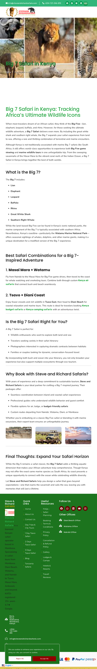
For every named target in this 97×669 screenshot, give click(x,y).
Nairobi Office (70, 532)
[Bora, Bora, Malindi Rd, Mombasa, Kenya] (6, 619)
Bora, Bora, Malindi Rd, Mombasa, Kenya (14, 620)
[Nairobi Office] (60, 531)
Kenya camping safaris (39, 309)
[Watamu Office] (60, 525)
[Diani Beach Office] (60, 520)
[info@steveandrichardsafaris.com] (6, 638)
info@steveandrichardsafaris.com (21, 3)
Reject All (20, 658)
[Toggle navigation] (87, 12)
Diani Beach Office (72, 520)
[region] (32, 654)
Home (8, 72)
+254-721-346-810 (51, 3)
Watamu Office (71, 526)
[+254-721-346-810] (6, 630)
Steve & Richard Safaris (9, 521)
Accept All (44, 658)
